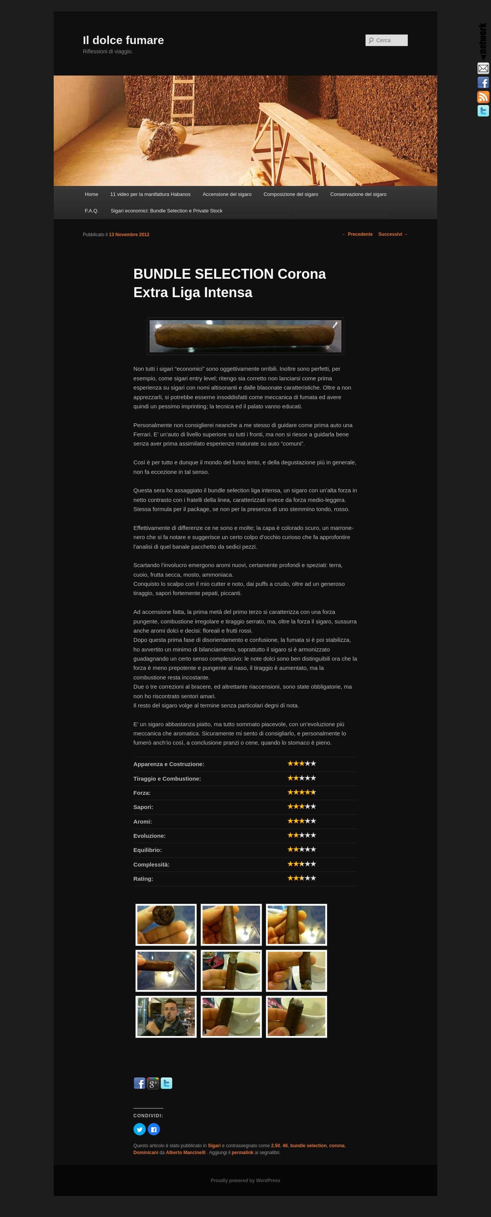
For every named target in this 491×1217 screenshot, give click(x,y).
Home (91, 194)
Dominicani (145, 1152)
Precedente (357, 234)
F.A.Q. (92, 211)
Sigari (214, 1145)
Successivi (393, 234)
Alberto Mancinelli (186, 1152)
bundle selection (308, 1145)
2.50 (275, 1145)
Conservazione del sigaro (358, 194)
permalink (243, 1152)
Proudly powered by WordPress (245, 1180)
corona (336, 1145)
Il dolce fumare (123, 40)
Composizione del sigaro (291, 194)
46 (285, 1145)
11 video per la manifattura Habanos (150, 194)
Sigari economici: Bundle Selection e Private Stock (166, 211)
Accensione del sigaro (227, 194)
